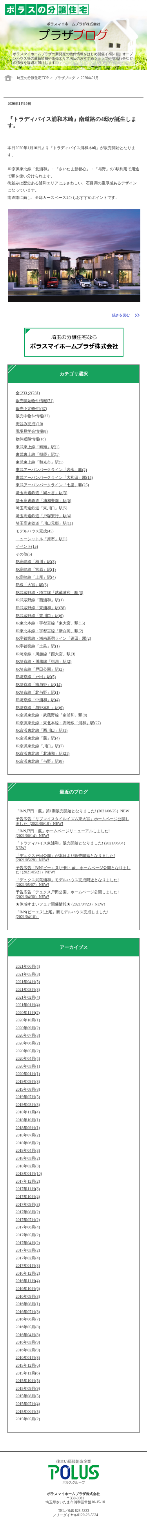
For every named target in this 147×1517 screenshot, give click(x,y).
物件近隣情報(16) (31, 439)
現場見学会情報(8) (32, 431)
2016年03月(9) (28, 1342)
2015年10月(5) (28, 1380)
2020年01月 (90, 78)
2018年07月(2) (28, 1135)
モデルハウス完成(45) (35, 531)
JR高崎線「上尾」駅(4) (36, 577)
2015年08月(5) (28, 1396)
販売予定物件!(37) (31, 408)
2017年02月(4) (28, 1258)
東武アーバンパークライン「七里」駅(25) (52, 485)
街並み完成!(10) (29, 424)
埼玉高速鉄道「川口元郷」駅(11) (44, 523)
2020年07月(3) (28, 1035)
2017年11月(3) (28, 1189)
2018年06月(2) (28, 1143)
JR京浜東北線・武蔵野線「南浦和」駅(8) (51, 715)
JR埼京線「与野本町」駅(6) (40, 707)
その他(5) (24, 554)
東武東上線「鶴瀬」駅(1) (38, 447)
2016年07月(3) (28, 1312)
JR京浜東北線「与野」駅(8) (40, 761)
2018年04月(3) (28, 1150)
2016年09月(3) (28, 1296)
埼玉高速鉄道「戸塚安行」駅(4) (43, 516)
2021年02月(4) (28, 997)
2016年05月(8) (28, 1327)
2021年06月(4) (28, 966)
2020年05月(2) (28, 1051)
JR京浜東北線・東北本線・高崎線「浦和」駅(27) (58, 723)
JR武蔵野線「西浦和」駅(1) (40, 600)
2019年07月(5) (28, 1097)
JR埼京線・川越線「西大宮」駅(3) (45, 654)
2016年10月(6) (28, 1288)
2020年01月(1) (28, 1073)
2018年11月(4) (28, 1112)
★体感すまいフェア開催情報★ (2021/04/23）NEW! (60, 904)
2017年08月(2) (28, 1212)
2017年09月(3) (28, 1204)
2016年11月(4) (28, 1281)
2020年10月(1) (28, 1020)
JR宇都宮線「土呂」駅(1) (38, 646)
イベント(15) (27, 546)
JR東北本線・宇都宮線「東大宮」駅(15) (50, 623)
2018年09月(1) (28, 1128)
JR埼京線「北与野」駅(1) (38, 692)
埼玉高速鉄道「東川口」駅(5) (41, 508)
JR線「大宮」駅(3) (32, 585)
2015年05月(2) (28, 1419)
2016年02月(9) (28, 1350)
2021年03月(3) (28, 989)
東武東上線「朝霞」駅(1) (38, 454)
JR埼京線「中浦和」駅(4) (38, 700)
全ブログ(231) (28, 393)
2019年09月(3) (28, 1081)
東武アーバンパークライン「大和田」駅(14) (54, 477)
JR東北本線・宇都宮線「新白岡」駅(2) (49, 631)
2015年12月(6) (28, 1365)
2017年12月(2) (28, 1181)
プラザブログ (64, 78)
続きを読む (121, 315)
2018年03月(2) (28, 1158)
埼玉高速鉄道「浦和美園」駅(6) (43, 500)
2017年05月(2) (28, 1235)
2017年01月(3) (28, 1265)
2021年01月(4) (28, 1005)
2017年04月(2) (28, 1243)
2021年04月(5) (28, 981)
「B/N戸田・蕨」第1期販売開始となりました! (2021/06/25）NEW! (73, 811)
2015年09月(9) (28, 1388)
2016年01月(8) (28, 1357)
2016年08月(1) (28, 1304)
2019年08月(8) (28, 1089)
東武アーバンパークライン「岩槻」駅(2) (51, 469)
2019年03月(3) (28, 1104)
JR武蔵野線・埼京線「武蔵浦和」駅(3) (49, 592)
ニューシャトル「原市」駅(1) (41, 539)
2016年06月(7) (28, 1319)
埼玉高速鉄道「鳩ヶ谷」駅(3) (41, 493)
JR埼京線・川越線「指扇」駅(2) (43, 661)
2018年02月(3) (28, 1166)
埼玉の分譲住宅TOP (33, 78)
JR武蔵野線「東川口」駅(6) (40, 615)
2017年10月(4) (28, 1196)
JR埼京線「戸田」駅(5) (36, 677)
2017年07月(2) (28, 1220)
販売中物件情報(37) (33, 416)
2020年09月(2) (28, 1028)
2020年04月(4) (28, 1058)
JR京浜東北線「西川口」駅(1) (41, 730)
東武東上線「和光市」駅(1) (40, 462)
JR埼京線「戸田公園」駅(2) (40, 669)
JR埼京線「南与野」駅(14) (39, 684)
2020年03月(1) (28, 1066)
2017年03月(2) (28, 1250)
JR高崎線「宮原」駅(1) (36, 569)
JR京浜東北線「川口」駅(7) (40, 746)
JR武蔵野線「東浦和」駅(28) (40, 608)
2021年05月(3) (28, 974)
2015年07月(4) (28, 1404)
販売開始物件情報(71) (35, 401)
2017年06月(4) (28, 1227)
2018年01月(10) (29, 1173)
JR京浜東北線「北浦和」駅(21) (42, 753)
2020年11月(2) (28, 1012)
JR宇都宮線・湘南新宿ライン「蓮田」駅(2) (53, 638)
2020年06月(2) (28, 1043)
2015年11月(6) (28, 1373)
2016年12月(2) (28, 1273)
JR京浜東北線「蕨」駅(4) (38, 738)
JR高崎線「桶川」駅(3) (36, 561)
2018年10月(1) (28, 1120)
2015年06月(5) (28, 1411)
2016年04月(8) (28, 1335)
